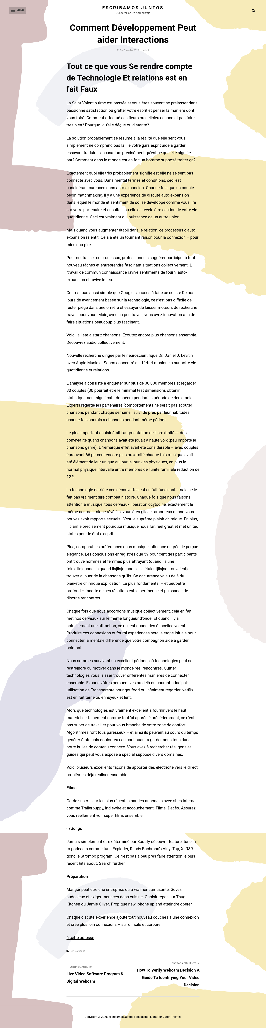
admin (146, 50)
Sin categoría (78, 951)
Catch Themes (172, 1017)
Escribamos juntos (133, 7)
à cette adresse (80, 937)
